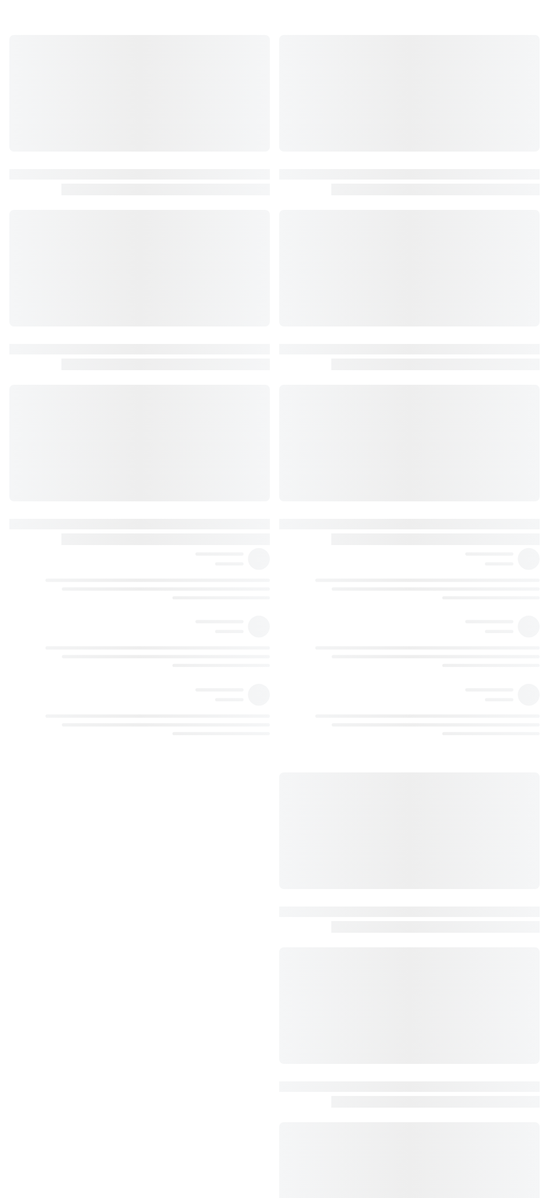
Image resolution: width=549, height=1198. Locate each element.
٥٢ (304, 479)
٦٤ (304, 623)
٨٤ (304, 933)
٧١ (304, 694)
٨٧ (304, 957)
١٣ (304, 144)
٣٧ (304, 312)
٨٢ (304, 909)
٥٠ (304, 455)
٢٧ (304, 192)
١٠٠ (304, 1124)
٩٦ (304, 1077)
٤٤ (304, 384)
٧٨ (304, 814)
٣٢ (304, 240)
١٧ (304, 168)
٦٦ (304, 646)
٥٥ (304, 503)
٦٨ (304, 670)
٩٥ (304, 1053)
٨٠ (304, 885)
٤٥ (304, 407)
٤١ (304, 360)
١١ (304, 121)
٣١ (304, 216)
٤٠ (304, 336)
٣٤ (304, 264)
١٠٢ (304, 1148)
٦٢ (304, 599)
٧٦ (304, 766)
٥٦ (304, 527)
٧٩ (304, 862)
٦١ (304, 575)
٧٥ (304, 742)
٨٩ (304, 981)
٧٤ (304, 718)
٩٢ (304, 1005)
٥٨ (304, 551)
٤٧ (304, 431)
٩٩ (304, 1101)
